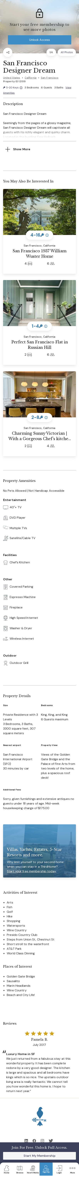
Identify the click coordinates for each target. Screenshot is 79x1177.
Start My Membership (39, 1156)
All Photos (67, 52)
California (30, 77)
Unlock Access (39, 40)
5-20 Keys (12, 88)
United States (11, 77)
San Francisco (50, 77)
